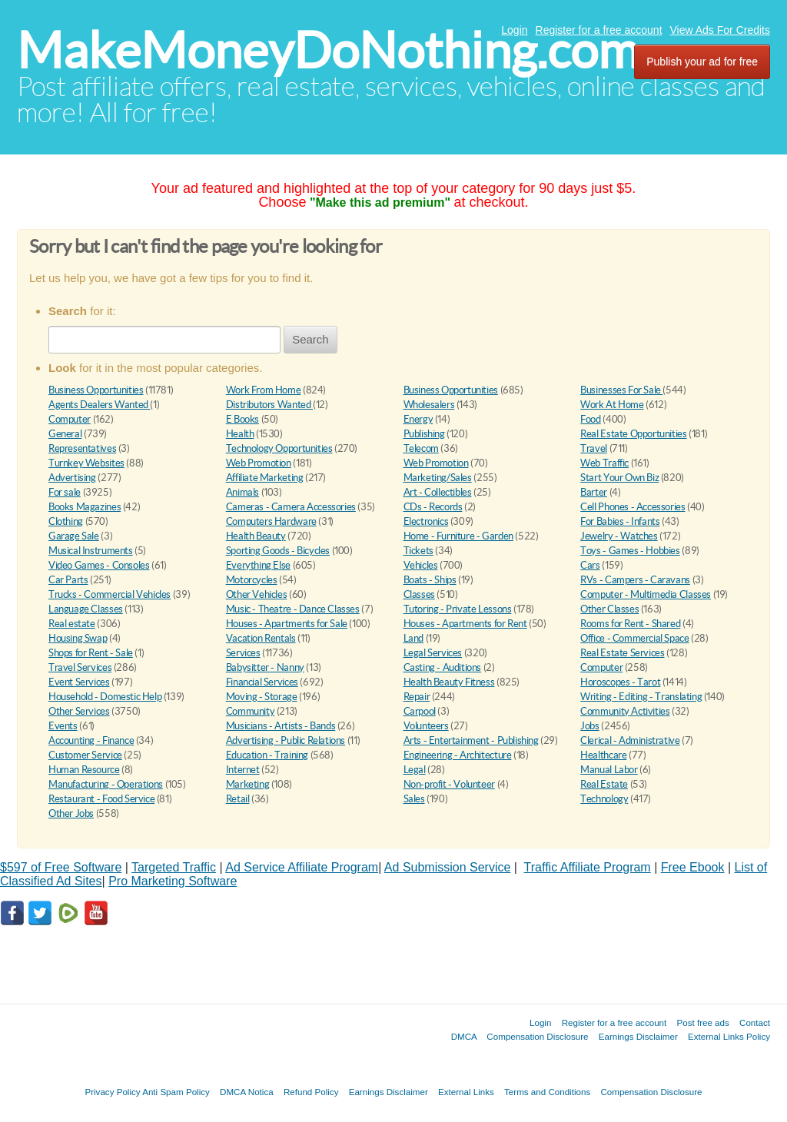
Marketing (248, 784)
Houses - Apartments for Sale (286, 623)
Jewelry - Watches (618, 536)
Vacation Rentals (261, 638)
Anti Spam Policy (176, 1092)
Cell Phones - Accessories (632, 507)
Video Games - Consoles (98, 565)
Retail (238, 799)
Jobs (589, 726)
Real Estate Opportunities (633, 434)
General (64, 434)
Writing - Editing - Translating (641, 696)
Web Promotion (258, 463)
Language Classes (85, 609)
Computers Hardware (271, 521)
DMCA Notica (247, 1092)
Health (240, 434)
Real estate (71, 623)
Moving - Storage (261, 696)
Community (250, 711)
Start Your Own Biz (619, 477)
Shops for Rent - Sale (90, 653)
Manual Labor (608, 769)
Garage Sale (73, 536)
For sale (64, 492)
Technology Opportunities (279, 448)
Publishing (424, 434)
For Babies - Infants (619, 521)
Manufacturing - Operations (105, 784)
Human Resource (84, 769)
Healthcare (603, 755)
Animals (242, 492)
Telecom (421, 448)
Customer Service (85, 755)
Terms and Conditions (547, 1092)
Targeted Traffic (173, 867)
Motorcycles (251, 580)
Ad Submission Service (447, 867)
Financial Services (262, 682)
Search (310, 339)
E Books (242, 419)
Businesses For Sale (621, 390)
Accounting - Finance (91, 740)
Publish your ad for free (702, 61)
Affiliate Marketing (265, 477)
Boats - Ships (430, 580)
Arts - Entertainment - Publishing (471, 740)
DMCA (464, 1036)
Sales (414, 799)
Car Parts (68, 580)
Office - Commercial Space (634, 638)
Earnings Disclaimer (638, 1036)
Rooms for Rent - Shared (630, 623)
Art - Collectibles (437, 492)
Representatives (82, 448)
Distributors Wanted (269, 404)
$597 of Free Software (60, 867)
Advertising (72, 477)
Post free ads (702, 1022)
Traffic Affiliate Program (587, 867)
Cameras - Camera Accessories (291, 507)
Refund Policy (311, 1092)
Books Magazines (84, 507)
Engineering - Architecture (457, 755)
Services (243, 653)
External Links (466, 1092)
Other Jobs (71, 813)
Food (590, 419)
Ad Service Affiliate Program (301, 867)
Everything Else (258, 565)
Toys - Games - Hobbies (629, 550)
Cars (589, 565)
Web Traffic (604, 463)
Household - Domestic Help (104, 696)
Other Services (79, 711)
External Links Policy (729, 1036)
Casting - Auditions (442, 667)
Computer (69, 419)
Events (63, 726)
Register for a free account (599, 30)
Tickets (418, 550)
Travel (593, 448)
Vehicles (420, 565)
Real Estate (604, 784)
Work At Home (611, 404)
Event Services (79, 682)
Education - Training (267, 755)
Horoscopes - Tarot (620, 682)
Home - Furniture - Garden (458, 536)
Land (413, 638)
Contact (754, 1022)
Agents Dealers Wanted (99, 404)
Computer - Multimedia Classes (645, 594)
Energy (418, 419)
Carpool (419, 711)
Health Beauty (256, 536)
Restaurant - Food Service (101, 799)
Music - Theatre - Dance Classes (293, 609)
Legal (414, 769)
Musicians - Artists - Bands (280, 726)
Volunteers (426, 726)
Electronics (426, 521)
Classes (419, 594)
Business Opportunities (95, 390)
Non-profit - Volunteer (449, 784)
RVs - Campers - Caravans (635, 580)
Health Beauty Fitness (449, 682)
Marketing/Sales (437, 477)
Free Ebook (693, 867)
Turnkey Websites (86, 463)
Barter (593, 492)
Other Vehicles (256, 594)
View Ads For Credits (720, 30)
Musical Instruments (90, 550)
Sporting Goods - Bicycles (278, 550)
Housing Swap (77, 638)
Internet (243, 769)
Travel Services (79, 667)
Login (514, 30)
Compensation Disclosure (537, 1036)
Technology (604, 799)
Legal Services (433, 653)
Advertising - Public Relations (285, 740)
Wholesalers (429, 404)
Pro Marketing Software (172, 881)
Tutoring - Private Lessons (457, 609)
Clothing (65, 521)
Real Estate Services (622, 653)
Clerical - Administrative (629, 740)
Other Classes (609, 609)
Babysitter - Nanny (265, 667)
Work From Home (263, 390)
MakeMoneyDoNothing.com (328, 50)
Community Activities (624, 711)
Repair (416, 696)
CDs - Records (433, 507)
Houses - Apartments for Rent (465, 623)
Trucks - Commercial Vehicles (109, 594)
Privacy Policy (112, 1092)
